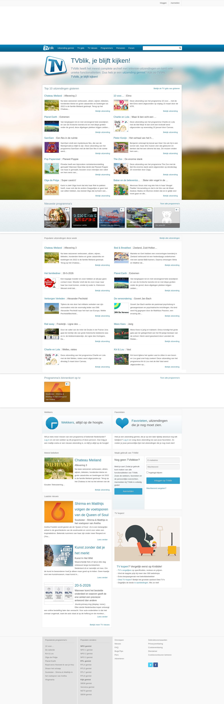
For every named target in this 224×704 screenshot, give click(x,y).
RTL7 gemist (85, 672)
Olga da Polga (51, 180)
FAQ (116, 647)
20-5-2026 (83, 585)
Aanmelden (175, 3)
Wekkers (67, 422)
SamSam (49, 138)
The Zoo (118, 159)
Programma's (107, 48)
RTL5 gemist (85, 668)
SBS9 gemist (86, 694)
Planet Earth (50, 117)
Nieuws (118, 644)
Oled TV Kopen (124, 580)
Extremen (64, 117)
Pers (117, 655)
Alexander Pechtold (77, 298)
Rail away (49, 324)
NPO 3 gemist (86, 657)
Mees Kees (120, 324)
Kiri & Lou (119, 349)
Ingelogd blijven (154, 472)
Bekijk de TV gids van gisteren (167, 88)
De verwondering (123, 298)
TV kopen (122, 566)
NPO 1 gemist (86, 650)
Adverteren (119, 659)
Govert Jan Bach (142, 298)
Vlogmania (49, 680)
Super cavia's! (68, 180)
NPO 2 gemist (86, 654)
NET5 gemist (86, 691)
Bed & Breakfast (122, 247)
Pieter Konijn (120, 138)
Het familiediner (52, 273)
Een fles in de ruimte (67, 138)
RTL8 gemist (85, 676)
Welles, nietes (69, 349)
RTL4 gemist (85, 665)
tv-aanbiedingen (141, 583)
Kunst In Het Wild (84, 558)
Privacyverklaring (155, 644)
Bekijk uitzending (102, 111)
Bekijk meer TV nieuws (100, 625)
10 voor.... (119, 95)
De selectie (50, 650)
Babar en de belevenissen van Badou (133, 180)
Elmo (128, 95)
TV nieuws (92, 48)
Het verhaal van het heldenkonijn (146, 138)
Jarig (130, 324)
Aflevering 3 (70, 247)
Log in (47, 440)
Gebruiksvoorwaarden (157, 640)
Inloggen (163, 3)
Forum (131, 48)
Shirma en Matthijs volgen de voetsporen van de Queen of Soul (92, 509)
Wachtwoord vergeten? (156, 488)
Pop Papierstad (52, 159)
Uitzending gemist (66, 48)
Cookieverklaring (155, 647)
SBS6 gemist (86, 683)
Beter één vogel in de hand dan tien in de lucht (167, 180)
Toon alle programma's (170, 204)
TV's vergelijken (125, 570)
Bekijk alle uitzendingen (170, 238)
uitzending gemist (134, 72)
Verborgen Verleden (54, 298)
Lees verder (102, 540)
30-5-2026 (68, 273)
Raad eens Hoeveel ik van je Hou (59, 665)
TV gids (80, 48)
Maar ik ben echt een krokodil (147, 117)
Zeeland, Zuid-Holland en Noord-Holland (154, 247)
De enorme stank (133, 159)
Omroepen (119, 640)
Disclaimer (152, 651)
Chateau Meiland (53, 95)
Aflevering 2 (70, 95)
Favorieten (139, 421)
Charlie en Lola (121, 117)
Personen (120, 48)
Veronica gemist (87, 687)
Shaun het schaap (53, 668)
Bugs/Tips (119, 651)
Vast (128, 349)
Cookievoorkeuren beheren (160, 655)
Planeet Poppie (70, 159)
